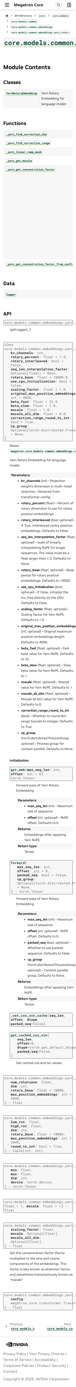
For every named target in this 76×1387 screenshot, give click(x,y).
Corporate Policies (18, 1365)
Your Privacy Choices (46, 1354)
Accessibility (45, 1360)
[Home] (6, 16)
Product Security (51, 1365)
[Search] (58, 4)
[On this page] (69, 4)
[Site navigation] (7, 4)
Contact (10, 1371)
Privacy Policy (14, 1354)
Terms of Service (17, 1360)
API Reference (23, 15)
